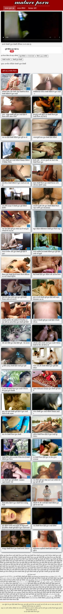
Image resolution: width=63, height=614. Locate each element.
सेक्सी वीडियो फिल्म (53, 585)
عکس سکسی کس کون (46, 582)
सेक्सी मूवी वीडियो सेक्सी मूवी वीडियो (46, 592)
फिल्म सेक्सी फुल (38, 555)
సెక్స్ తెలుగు (7, 591)
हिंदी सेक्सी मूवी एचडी (34, 582)
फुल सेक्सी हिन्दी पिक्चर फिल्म (11, 562)
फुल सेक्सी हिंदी (29, 561)
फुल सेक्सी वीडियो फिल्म (6, 561)
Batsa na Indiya (50, 576)
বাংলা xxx (2, 583)
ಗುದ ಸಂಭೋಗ (18, 592)
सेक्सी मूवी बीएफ (8, 596)
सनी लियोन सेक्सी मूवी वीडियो (23, 576)
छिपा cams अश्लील (42, 56)
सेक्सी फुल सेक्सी (17, 59)
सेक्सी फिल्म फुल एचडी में (33, 566)
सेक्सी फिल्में (6, 599)
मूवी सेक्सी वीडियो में (34, 585)
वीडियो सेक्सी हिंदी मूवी (23, 587)
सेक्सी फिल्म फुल (6, 566)
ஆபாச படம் (51, 596)
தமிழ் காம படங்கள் (22, 582)
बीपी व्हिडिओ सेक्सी (24, 598)
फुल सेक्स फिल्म (49, 557)
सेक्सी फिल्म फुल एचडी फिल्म (18, 566)
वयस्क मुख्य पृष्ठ (9, 8)
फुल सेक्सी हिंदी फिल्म (39, 561)
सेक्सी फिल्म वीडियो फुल (43, 568)
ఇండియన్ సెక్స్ (49, 598)
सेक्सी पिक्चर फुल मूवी (29, 564)
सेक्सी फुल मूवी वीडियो (27, 571)
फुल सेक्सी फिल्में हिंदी (31, 559)
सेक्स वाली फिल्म (7, 580)
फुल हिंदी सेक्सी (24, 562)
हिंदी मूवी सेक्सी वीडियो (46, 589)
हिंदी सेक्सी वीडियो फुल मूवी (35, 583)
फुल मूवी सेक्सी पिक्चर (28, 557)
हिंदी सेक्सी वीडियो (51, 587)
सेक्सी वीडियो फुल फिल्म (30, 591)
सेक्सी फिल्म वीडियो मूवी (19, 596)
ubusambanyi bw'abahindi (38, 576)
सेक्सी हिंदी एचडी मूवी (11, 587)
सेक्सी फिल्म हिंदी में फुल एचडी (35, 570)
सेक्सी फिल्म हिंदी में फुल (21, 570)
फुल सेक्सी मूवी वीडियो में (44, 559)
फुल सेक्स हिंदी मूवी (8, 559)
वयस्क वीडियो (21, 8)
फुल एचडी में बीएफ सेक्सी (49, 555)
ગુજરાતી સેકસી (4, 576)
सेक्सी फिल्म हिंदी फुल (55, 568)
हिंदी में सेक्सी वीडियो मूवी (17, 591)
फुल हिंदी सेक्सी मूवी (44, 562)
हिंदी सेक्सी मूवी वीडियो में (35, 578)
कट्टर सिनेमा (22, 56)
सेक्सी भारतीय (6, 59)
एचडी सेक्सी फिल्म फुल (18, 555)
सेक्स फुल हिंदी (9, 564)
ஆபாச (31, 596)
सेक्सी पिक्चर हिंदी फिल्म (40, 596)
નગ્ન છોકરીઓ (52, 594)
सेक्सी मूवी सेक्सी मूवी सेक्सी (33, 594)
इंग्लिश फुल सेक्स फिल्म (6, 555)
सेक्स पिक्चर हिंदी (14, 599)
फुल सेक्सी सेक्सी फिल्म (19, 561)
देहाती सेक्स (32, 587)
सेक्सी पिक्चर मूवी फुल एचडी (42, 564)
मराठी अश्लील (3, 585)
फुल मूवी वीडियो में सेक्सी (15, 557)
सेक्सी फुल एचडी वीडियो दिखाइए (51, 570)
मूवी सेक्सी (52, 583)
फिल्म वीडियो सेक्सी (10, 582)
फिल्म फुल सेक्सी (28, 555)
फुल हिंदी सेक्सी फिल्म (33, 562)
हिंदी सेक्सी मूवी (44, 594)
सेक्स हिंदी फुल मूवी (18, 564)
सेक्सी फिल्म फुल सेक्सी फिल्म (28, 568)
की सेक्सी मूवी (22, 594)
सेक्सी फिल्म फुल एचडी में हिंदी (48, 566)
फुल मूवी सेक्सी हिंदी (39, 557)
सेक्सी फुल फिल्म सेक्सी (15, 571)
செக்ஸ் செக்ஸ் (23, 583)
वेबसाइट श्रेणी (32, 8)
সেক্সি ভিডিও (57, 582)
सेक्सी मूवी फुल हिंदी (11, 589)
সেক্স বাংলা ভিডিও (11, 578)
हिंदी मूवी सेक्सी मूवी (52, 591)
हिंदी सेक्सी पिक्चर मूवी (12, 598)
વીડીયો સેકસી (38, 580)
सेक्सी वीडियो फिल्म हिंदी (49, 580)
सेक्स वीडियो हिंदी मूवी (41, 587)
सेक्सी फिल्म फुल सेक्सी (15, 568)
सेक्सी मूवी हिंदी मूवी (13, 585)
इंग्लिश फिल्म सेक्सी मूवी (12, 583)
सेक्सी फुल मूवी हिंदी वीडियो (52, 571)
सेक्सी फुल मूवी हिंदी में (39, 571)
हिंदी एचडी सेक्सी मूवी (12, 594)
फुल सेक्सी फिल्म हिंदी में (20, 559)
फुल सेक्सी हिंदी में (49, 561)
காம (27, 596)
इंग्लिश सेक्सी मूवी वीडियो (18, 580)
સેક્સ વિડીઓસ (33, 598)
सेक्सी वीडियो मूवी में (35, 589)
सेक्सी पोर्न (57, 583)
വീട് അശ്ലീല (30, 580)
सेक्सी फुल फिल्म (4, 571)
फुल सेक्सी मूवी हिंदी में (56, 559)
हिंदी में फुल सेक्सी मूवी (8, 592)
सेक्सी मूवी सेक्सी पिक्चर (23, 589)
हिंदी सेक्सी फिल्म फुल (31, 3)
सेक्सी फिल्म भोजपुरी (23, 585)
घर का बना (31, 56)
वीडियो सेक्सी (45, 583)
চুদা (5, 578)
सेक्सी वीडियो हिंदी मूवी (23, 578)
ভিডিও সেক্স (12, 576)
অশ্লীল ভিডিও (44, 585)
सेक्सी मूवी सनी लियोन (47, 578)
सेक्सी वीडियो (41, 598)
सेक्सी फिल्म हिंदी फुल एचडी (7, 570)
